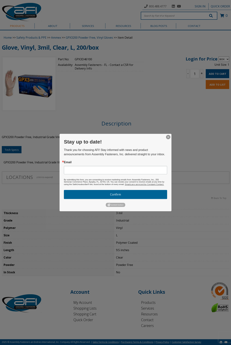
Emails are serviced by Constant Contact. (144, 184)
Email (68, 162)
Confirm (115, 194)
